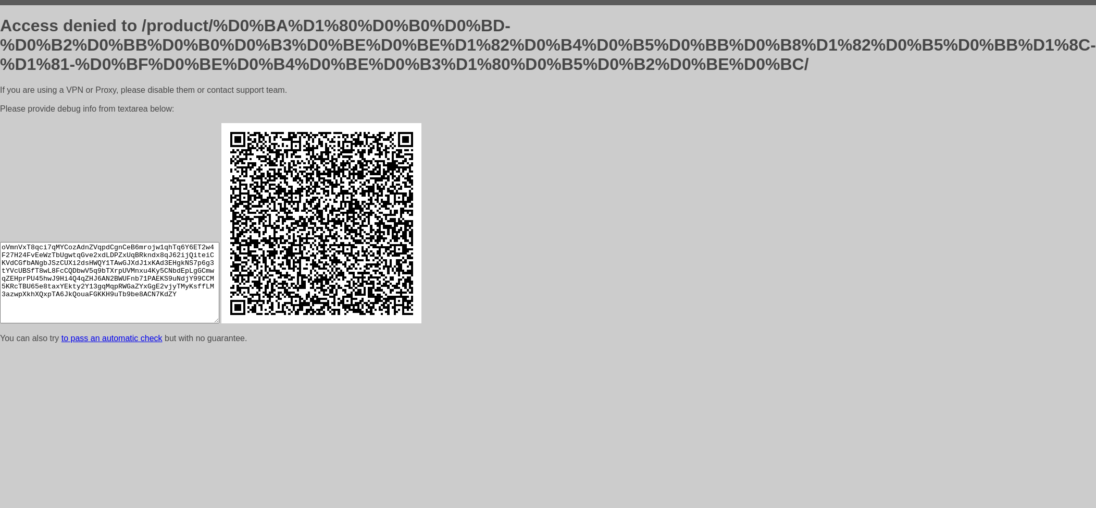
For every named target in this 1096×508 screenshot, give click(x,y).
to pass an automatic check (112, 338)
